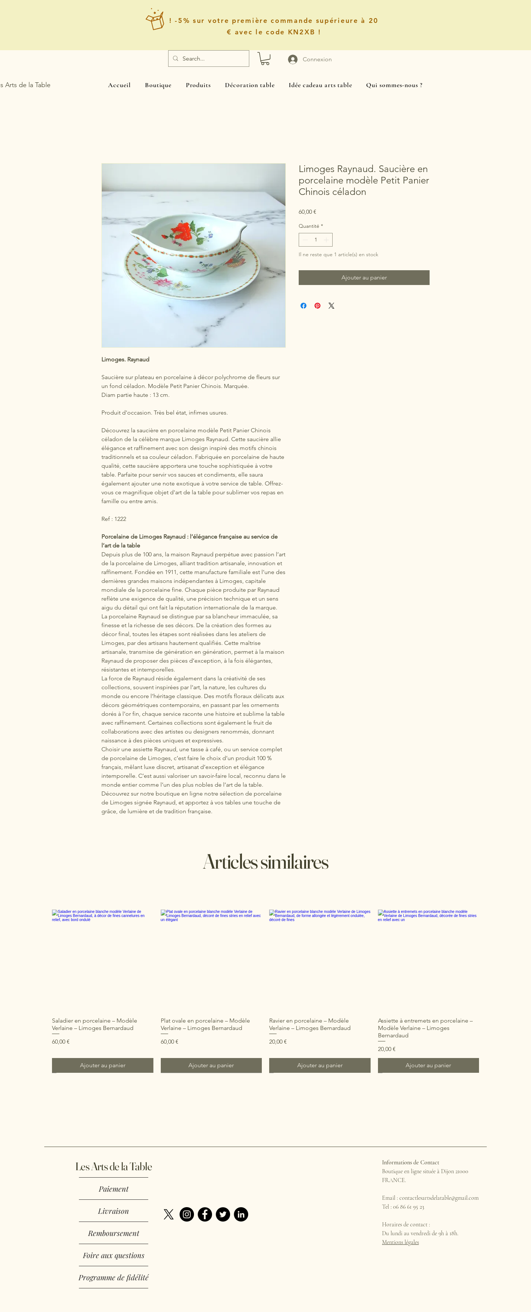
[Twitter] (223, 1214)
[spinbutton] (315, 239)
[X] (169, 1214)
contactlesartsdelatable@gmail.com (439, 1198)
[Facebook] (205, 1214)
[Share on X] (331, 305)
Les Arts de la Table (113, 1166)
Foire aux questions (114, 1255)
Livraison (113, 1211)
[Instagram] (187, 1214)
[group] (265, 991)
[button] (265, 58)
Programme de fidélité (113, 1277)
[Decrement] (304, 239)
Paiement (114, 1188)
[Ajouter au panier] (102, 1065)
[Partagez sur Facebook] (303, 305)
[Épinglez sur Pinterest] (317, 305)
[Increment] (327, 239)
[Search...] (208, 58)
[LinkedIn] (241, 1214)
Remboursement (113, 1233)
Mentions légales (400, 1242)
